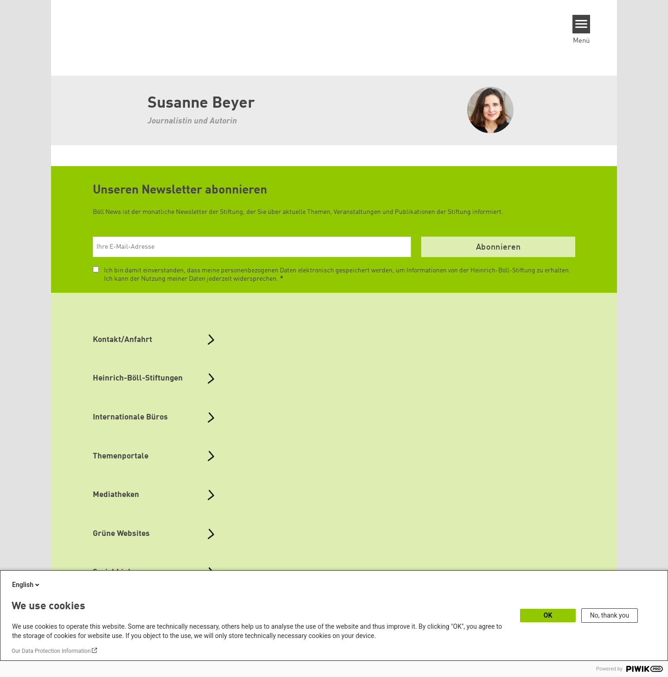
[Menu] (581, 24)
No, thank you (609, 615)
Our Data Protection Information (51, 651)
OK (548, 615)
